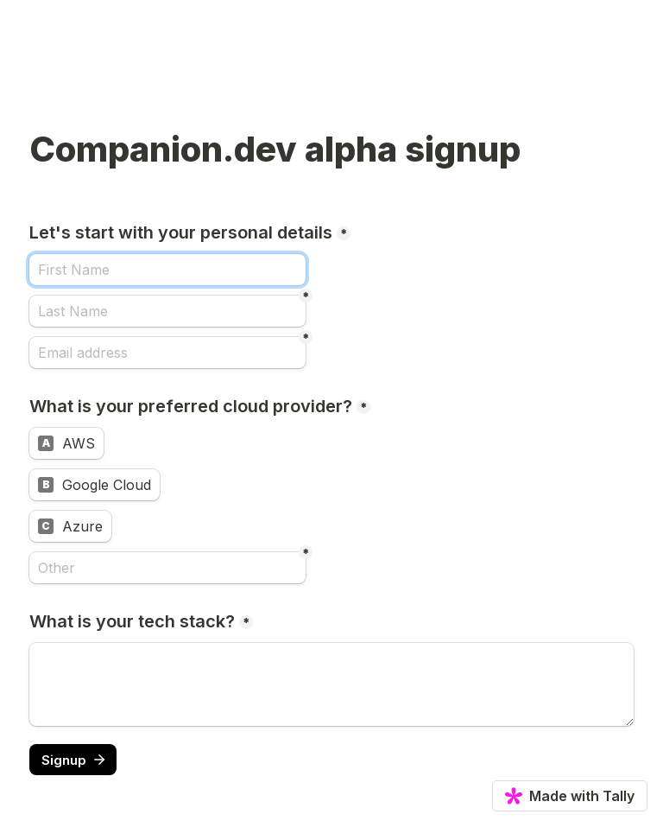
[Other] (167, 567)
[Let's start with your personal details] (167, 269)
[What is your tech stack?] (331, 684)
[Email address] (167, 352)
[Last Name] (167, 311)
